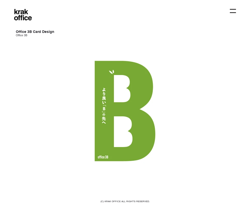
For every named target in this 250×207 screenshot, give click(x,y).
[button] (233, 11)
